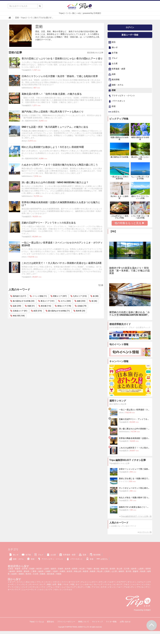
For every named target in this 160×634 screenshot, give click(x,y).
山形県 (46, 569)
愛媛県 (135, 571)
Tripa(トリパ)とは (36, 622)
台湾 (54, 584)
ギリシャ (131, 582)
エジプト (48, 589)
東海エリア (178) (63, 306)
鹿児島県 (50, 574)
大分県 (35, 574)
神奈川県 (104, 569)
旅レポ (113, 47)
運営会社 (50, 622)
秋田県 (39, 569)
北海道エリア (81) (18, 311)
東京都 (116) (44, 306)
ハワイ (42, 587)
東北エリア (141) (46, 301)
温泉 (112, 74)
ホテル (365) (64, 301)
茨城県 (60, 569)
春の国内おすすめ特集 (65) (22, 301)
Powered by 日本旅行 (142, 610)
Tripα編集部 (26, 70)
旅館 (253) (79, 301)
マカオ (66, 584)
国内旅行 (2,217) (18, 296)
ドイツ (64, 582)
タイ (77, 584)
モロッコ (57, 589)
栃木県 (67, 569)
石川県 (126, 569)
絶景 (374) (36, 311)
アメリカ (95, 587)
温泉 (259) (15, 306)
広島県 (107, 571)
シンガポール (86, 584)
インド (24, 587)
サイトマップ (97, 622)
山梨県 (141, 569)
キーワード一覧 (145, 532)
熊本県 (28, 574)
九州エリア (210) (78, 296)
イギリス (56, 582)
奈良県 (69, 571)
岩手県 (24, 569)
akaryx (24, 141)
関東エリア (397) (59, 296)
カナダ (103, 587)
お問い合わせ (125, 622)
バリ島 (87, 587)
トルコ (41, 589)
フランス (40, 582)
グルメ (113, 58)
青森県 (17, 569)
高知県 (142, 571)
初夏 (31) (30, 306)
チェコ (83, 582)
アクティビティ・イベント (121, 95)
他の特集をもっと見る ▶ (130, 223)
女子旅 (113, 52)
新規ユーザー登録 (130, 35)
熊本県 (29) (79, 311)
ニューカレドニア (68, 587)
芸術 (112, 90)
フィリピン (15, 587)
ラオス (126, 584)
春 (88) (94, 296)
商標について (83, 622)
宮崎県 (42, 574)
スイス (48, 582)
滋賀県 (41, 571)
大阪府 (55, 571)
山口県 (114, 571)
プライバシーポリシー (66, 622)
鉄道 (112, 106)
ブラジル (140, 587)
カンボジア (117, 584)
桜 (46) (93, 301)
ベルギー (111, 582)
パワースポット (116, 101)
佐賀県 (14, 574)
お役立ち (113, 111)
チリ (147, 587)
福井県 (133, 569)
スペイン (20, 582)
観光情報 (113, 79)
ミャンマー (135, 584)
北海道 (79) (80, 306)
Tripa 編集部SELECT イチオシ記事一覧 (136, 516)
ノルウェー (140, 582)
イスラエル (67, 589)
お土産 (113, 63)
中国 (72, 584)
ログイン (130, 27)
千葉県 (89, 569)
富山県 (119, 569)
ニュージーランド (29, 589)
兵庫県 (62, 571)
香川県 (128, 571)
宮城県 (32, 569)
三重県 (33, 571)
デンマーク (33, 584)
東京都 (96, 569)
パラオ (57, 587)
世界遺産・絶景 (116, 69)
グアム (49, 587)
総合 (112, 42)
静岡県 (19, 571)
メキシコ (111, 587)
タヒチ (80, 587)
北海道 (10, 569)
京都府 (48, 571)
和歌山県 (77, 571)
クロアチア (121, 582)
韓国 (49, 584)
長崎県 (21, 574)
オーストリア (74, 582)
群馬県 (74, 569)
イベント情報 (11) (38, 296)
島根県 (92, 571)
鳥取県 (85, 571)
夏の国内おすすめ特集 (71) (58, 311)
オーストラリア (14, 589)
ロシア (42, 584)
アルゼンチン (129, 587)
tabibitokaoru (27, 88)
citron (24, 257)
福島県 (53, 569)
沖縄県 (58, 574)
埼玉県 (82, 569)
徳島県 (121, 571)
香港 (59, 584)
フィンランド (22, 584)
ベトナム (107, 584)
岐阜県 (12, 571)
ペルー (119, 587)
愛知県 (26, 571)
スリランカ (33, 587)
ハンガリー (92, 582)
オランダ (102, 582)
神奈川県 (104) (17, 316)
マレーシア (98, 584)
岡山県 (99, 571)
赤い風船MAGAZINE (30, 121)
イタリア (11, 582)
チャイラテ (123, 481)
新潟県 (112, 569)
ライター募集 (111, 622)
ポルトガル (30, 582)
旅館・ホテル (115, 85)
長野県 (148, 569)
